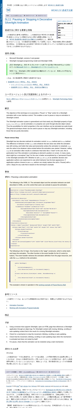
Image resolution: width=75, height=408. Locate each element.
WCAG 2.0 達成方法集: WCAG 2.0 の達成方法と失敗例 (34, 368)
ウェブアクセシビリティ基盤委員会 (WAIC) (41, 385)
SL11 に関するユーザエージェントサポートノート (24, 99)
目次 (7, 15)
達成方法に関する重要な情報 (65, 24)
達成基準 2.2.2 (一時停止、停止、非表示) (22, 82)
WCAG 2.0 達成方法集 (62, 10)
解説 (59, 30)
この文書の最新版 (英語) (58, 368)
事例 (59, 32)
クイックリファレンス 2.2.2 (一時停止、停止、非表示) (30, 84)
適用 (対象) (61, 28)
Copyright (9, 379)
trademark (48, 379)
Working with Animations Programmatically (24, 301)
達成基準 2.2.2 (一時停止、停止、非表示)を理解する (29, 87)
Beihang (34, 379)
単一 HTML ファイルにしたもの (35, 370)
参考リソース (61, 35)
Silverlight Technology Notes (62, 99)
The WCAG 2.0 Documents (63, 372)
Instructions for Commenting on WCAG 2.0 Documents (50, 373)
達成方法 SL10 (29, 15)
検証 (59, 37)
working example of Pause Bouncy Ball (52, 278)
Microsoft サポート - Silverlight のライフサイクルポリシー (37, 67)
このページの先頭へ (11, 365)
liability (42, 379)
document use (58, 379)
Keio (29, 379)
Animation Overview (16, 298)
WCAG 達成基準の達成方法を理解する (23, 39)
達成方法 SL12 (41, 15)
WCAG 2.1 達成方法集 (56, 5)
